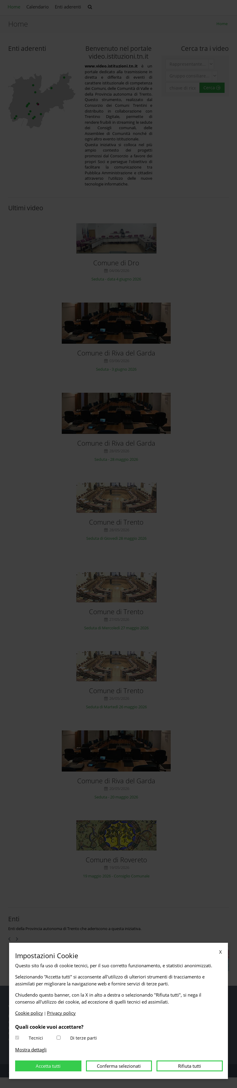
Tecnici (36, 1038)
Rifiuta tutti (189, 1066)
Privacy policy (61, 1013)
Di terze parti (83, 1038)
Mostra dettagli (31, 1050)
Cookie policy (29, 1013)
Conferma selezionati (119, 1066)
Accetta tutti (48, 1066)
